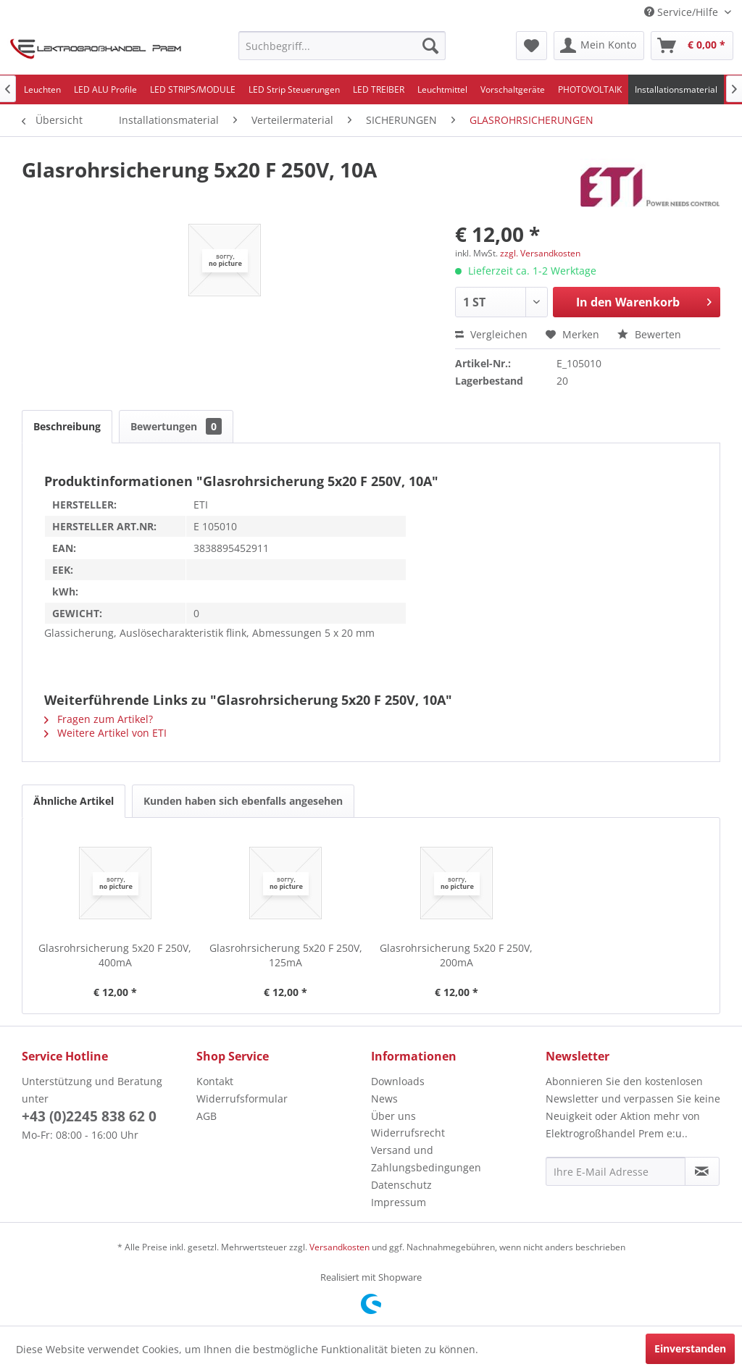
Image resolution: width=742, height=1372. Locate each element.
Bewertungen (176, 426)
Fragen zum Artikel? (98, 719)
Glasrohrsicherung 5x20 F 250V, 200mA (456, 955)
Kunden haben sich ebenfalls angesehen (243, 801)
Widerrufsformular (242, 1098)
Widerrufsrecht (408, 1132)
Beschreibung (67, 426)
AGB (206, 1116)
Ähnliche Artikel (73, 801)
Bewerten (649, 334)
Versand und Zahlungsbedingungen (426, 1158)
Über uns (393, 1116)
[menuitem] (342, 45)
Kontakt (214, 1081)
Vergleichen (491, 334)
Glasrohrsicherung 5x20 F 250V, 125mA (285, 955)
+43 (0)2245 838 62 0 (89, 1116)
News (384, 1098)
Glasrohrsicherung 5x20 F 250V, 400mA (114, 955)
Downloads (398, 1081)
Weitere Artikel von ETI (105, 733)
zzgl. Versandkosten (540, 253)
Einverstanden (690, 1348)
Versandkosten (339, 1247)
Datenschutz (401, 1185)
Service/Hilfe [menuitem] (682, 12)
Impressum (398, 1202)
